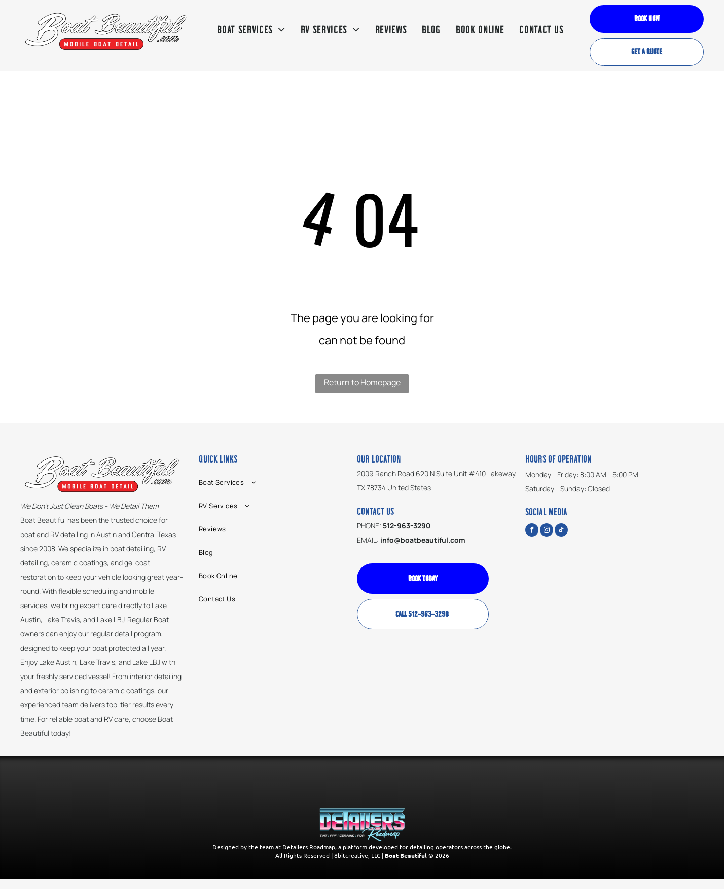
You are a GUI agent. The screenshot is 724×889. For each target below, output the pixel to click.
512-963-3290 (406, 525)
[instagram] (546, 531)
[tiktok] (561, 531)
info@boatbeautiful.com (422, 540)
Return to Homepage (362, 382)
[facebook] (531, 531)
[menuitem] (251, 30)
